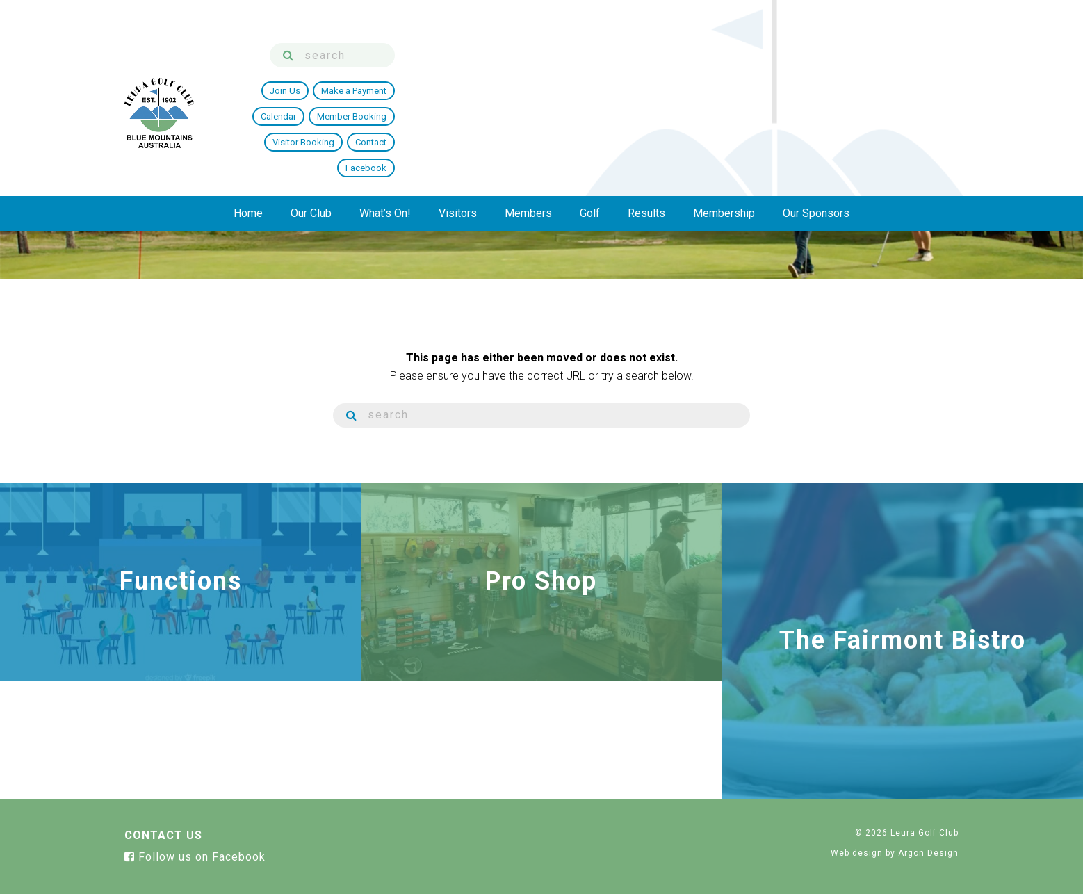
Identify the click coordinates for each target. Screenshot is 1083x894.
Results (646, 122)
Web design (857, 853)
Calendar (645, 72)
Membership (724, 122)
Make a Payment (574, 72)
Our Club (311, 122)
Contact (872, 72)
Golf (590, 122)
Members (528, 122)
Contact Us (163, 835)
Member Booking (719, 72)
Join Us (505, 72)
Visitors (458, 122)
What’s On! (385, 122)
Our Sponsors (816, 122)
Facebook (929, 72)
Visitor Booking (805, 72)
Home (248, 122)
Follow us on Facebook (195, 856)
